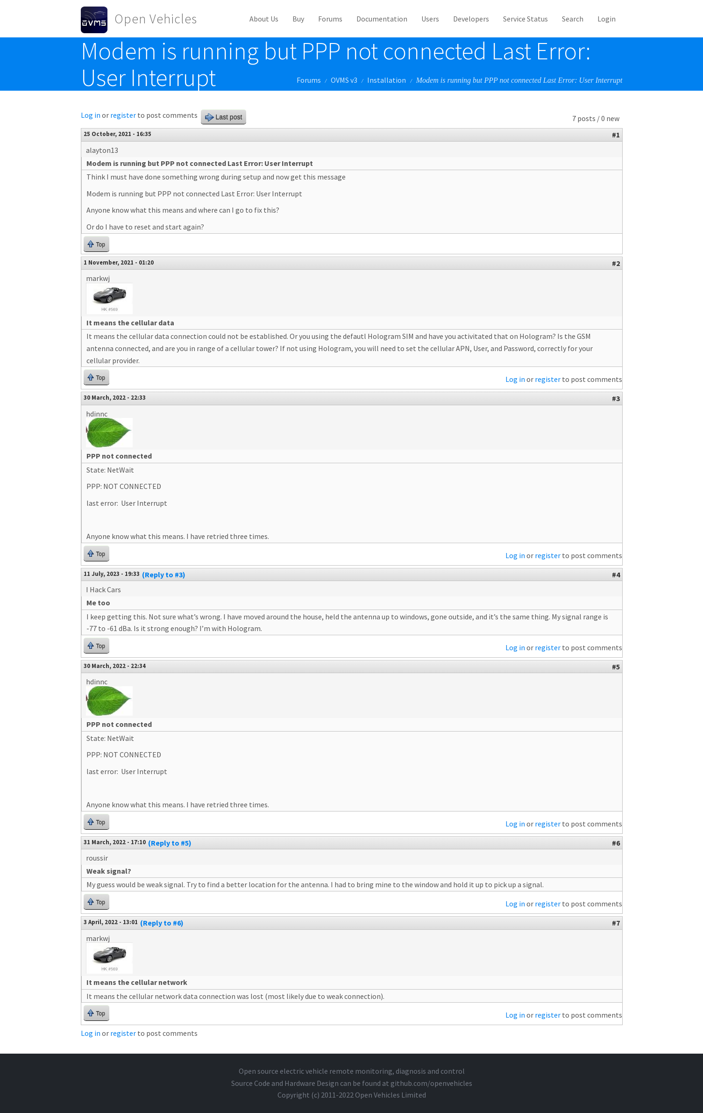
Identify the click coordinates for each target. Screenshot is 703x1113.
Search (572, 18)
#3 (616, 398)
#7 (616, 922)
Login (606, 18)
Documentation (381, 18)
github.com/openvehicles (431, 1083)
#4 (616, 574)
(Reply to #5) (170, 842)
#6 (616, 842)
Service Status (525, 18)
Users (430, 18)
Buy (298, 18)
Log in (90, 115)
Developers (471, 18)
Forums (330, 18)
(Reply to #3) (163, 574)
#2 (616, 263)
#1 (616, 134)
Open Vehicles (155, 18)
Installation (386, 80)
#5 (616, 666)
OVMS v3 (344, 80)
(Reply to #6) (162, 922)
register (123, 115)
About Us (263, 18)
